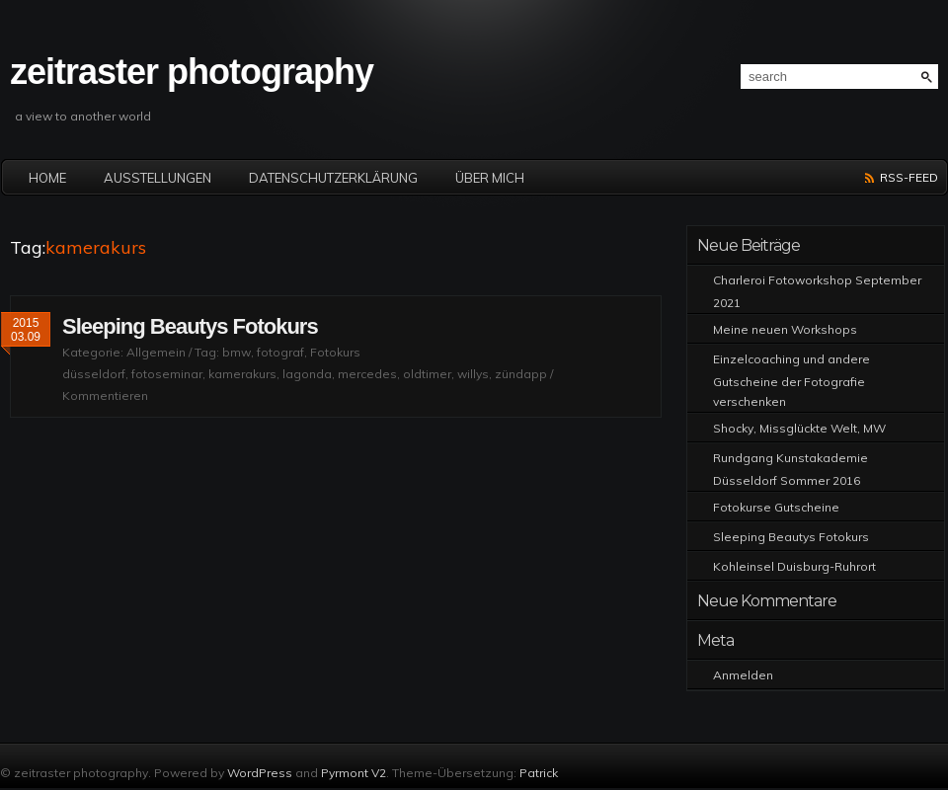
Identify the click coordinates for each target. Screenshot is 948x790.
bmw (236, 352)
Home (47, 178)
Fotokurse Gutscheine (776, 507)
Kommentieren (105, 395)
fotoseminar (166, 373)
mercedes (367, 373)
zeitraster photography (191, 71)
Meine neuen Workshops (785, 329)
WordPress (259, 772)
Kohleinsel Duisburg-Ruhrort (794, 566)
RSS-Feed (909, 177)
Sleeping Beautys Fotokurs (190, 326)
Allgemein (156, 352)
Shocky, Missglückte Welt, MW (799, 428)
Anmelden (743, 675)
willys (473, 373)
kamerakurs (242, 373)
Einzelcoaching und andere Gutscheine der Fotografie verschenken (791, 380)
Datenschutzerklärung (333, 178)
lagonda (307, 373)
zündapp (521, 373)
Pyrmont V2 (353, 772)
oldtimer (427, 373)
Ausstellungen (157, 178)
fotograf (280, 352)
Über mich (489, 178)
